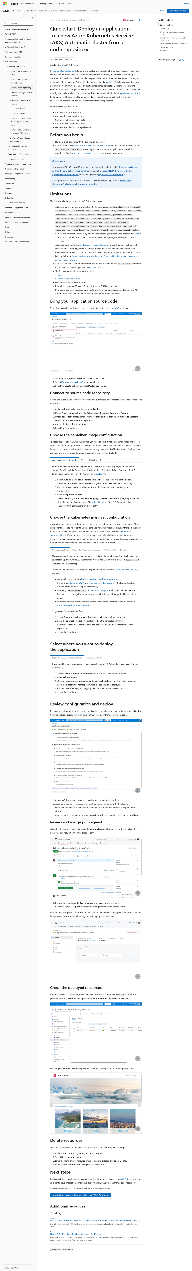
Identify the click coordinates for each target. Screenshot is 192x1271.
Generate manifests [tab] (60, 549)
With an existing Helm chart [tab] (115, 549)
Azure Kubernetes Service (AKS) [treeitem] (18, 29)
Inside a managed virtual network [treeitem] (22, 94)
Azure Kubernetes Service (76, 20)
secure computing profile (98, 590)
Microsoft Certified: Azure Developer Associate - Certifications (76, 1234)
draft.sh (110, 82)
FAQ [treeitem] (7, 227)
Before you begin (167, 25)
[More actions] (139, 20)
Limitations (164, 28)
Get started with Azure (178, 10)
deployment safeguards (126, 569)
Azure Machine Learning (69, 278)
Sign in (186, 3)
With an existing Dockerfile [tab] (91, 460)
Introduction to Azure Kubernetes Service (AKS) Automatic (80, 1195)
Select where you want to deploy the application (173, 38)
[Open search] (179, 3)
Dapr (60, 274)
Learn (53, 20)
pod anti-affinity (74, 582)
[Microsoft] (5, 3)
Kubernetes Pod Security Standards (73, 605)
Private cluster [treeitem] (19, 113)
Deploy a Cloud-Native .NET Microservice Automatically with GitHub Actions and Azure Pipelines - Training (95, 1220)
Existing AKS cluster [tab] (94, 657)
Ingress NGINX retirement (110, 174)
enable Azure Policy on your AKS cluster (91, 145)
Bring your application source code (172, 33)
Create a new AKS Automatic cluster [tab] (67, 657)
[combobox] (18, 23)
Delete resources (166, 47)
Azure (60, 20)
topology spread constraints (102, 582)
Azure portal (111, 308)
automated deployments (65, 70)
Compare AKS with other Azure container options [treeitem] (18, 41)
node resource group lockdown (94, 244)
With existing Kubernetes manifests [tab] (86, 549)
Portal (162, 10)
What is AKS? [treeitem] (10, 34)
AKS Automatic (127, 1179)
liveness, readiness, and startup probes (99, 579)
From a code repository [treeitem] (21, 87)
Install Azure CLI (96, 267)
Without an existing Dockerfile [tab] (64, 460)
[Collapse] (32, 17)
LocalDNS (136, 233)
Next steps (164, 50)
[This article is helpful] (180, 59)
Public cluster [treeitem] (19, 108)
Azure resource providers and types (86, 153)
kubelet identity (99, 502)
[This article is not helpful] (183, 59)
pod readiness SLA (129, 93)
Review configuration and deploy (173, 43)
